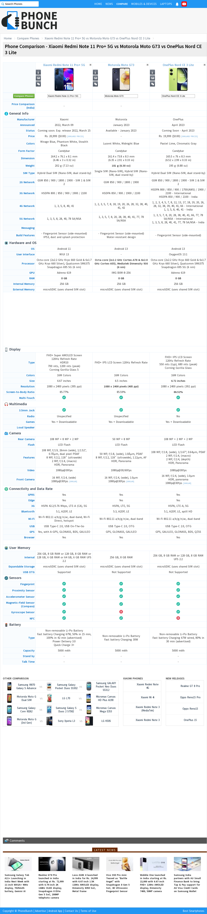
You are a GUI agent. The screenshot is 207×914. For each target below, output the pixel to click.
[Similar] (73, 481)
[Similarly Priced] (75, 136)
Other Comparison (16, 678)
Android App (55, 911)
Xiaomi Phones (133, 678)
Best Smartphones (193, 911)
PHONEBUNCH (39, 20)
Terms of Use (88, 911)
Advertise (40, 911)
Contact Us (71, 911)
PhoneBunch (25, 911)
